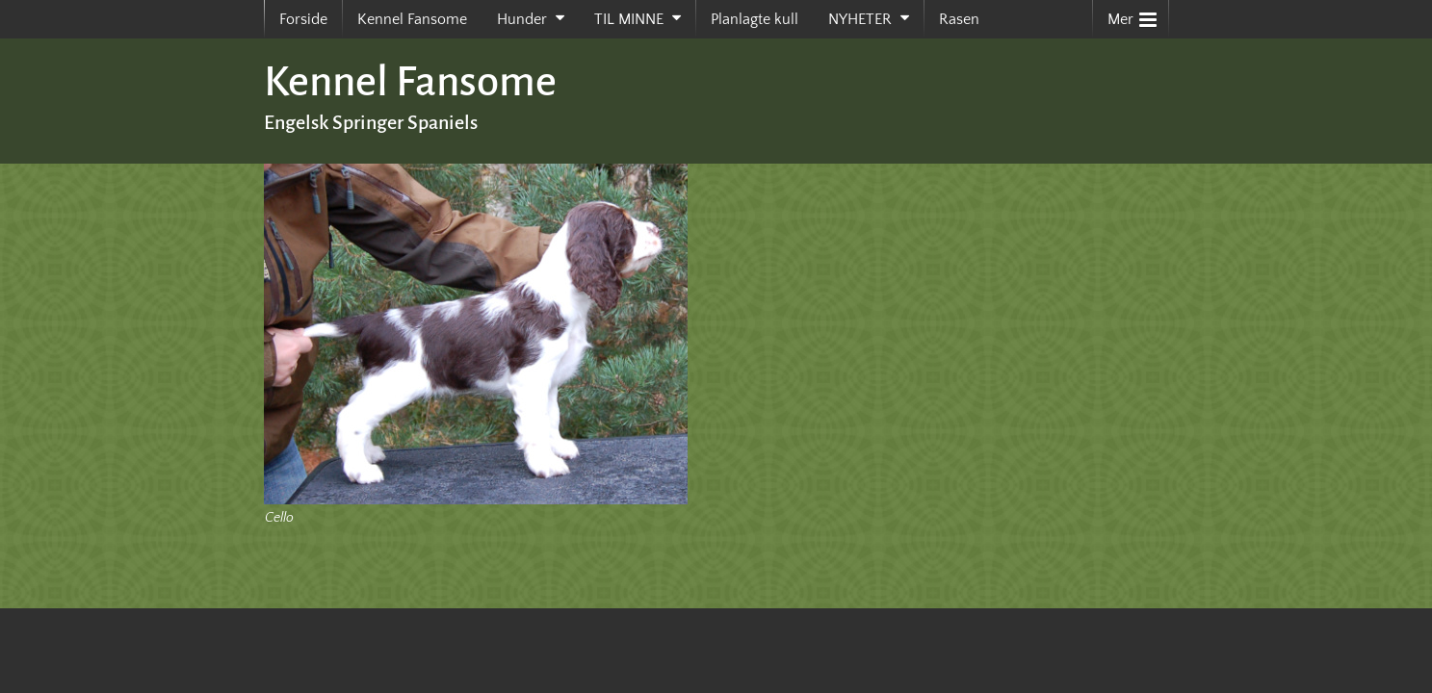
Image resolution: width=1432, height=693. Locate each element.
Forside (303, 19)
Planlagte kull (754, 19)
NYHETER (860, 19)
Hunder (522, 19)
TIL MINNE (629, 19)
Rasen (959, 19)
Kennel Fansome (412, 19)
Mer (1132, 15)
